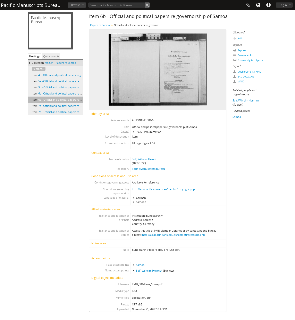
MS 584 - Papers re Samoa (60, 63)
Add (239, 38)
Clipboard (248, 5)
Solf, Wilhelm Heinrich (145, 159)
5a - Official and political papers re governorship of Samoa (73, 81)
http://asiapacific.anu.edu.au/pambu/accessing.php (173, 235)
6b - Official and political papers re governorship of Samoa (73, 99)
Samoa (140, 265)
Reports (239, 50)
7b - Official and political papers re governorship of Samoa (73, 112)
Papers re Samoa (100, 25)
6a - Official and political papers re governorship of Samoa (73, 93)
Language (258, 5)
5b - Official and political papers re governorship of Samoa (73, 87)
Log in (283, 5)
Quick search (51, 56)
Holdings (34, 56)
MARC (238, 81)
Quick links (268, 5)
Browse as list (243, 55)
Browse (75, 5)
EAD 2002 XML (243, 76)
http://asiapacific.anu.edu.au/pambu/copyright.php (163, 189)
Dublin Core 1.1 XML (247, 71)
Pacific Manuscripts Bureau (148, 169)
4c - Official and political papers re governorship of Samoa (73, 75)
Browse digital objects (248, 60)
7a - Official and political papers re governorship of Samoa (73, 106)
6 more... (38, 69)
